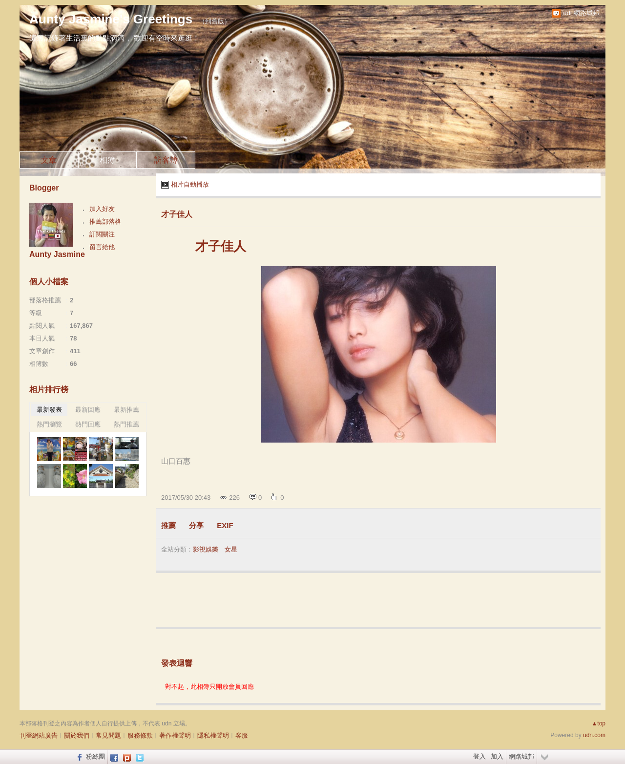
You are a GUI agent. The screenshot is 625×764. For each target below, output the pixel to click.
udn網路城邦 (581, 13)
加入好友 (102, 208)
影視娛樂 (205, 549)
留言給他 (102, 247)
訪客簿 (166, 160)
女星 (231, 549)
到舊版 (214, 21)
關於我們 (76, 735)
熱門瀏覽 (49, 424)
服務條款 (140, 735)
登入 (479, 756)
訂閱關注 (102, 234)
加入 (497, 756)
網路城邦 (521, 756)
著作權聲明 (175, 735)
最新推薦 (126, 409)
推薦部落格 (105, 221)
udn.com (594, 735)
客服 (241, 735)
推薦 (168, 525)
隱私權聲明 (213, 735)
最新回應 (88, 409)
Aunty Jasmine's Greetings (110, 19)
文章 (49, 160)
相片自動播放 (190, 184)
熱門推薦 (126, 424)
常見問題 (108, 735)
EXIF (225, 525)
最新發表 (49, 409)
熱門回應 (88, 424)
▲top (598, 723)
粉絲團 (95, 756)
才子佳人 (176, 214)
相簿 (107, 160)
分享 (196, 525)
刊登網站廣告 (39, 735)
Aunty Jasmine (57, 254)
